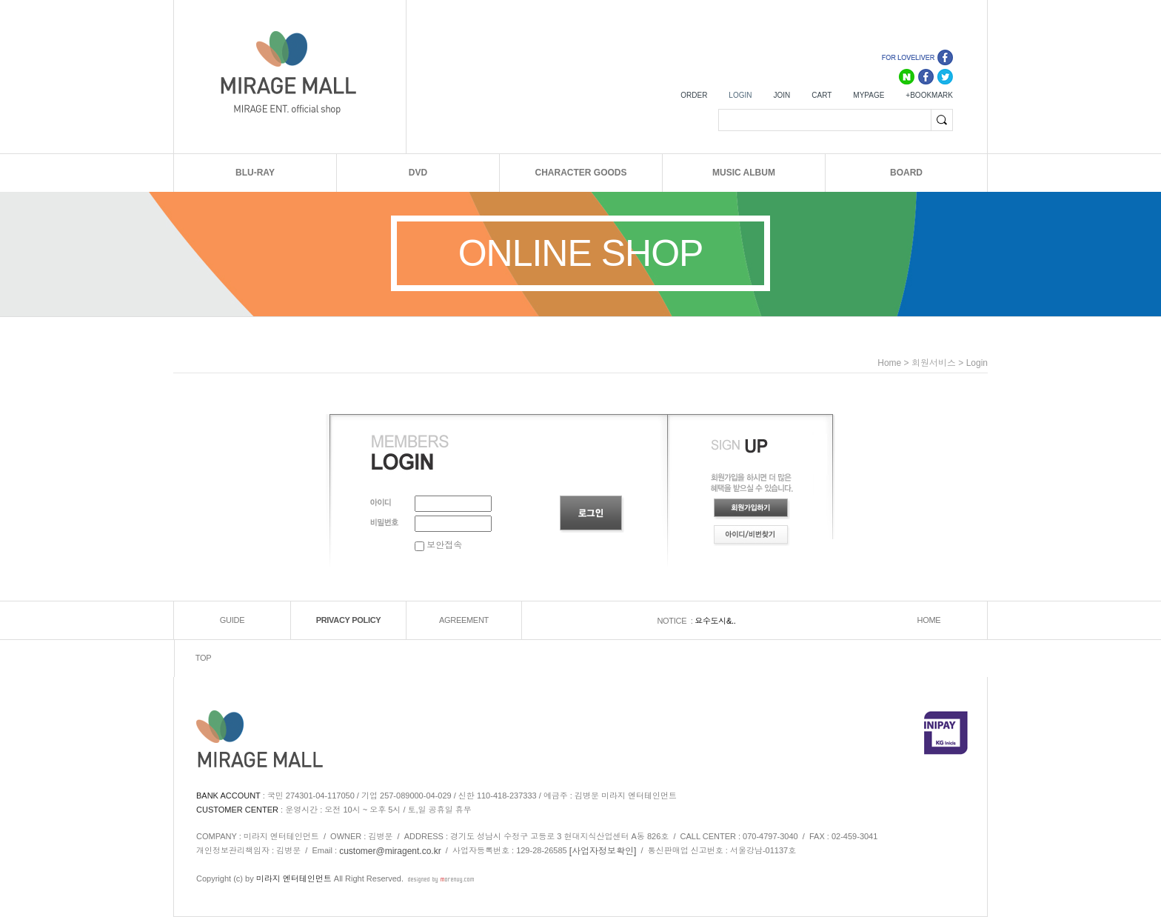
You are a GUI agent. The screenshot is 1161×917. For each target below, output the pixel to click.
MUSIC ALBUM (743, 172)
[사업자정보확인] (603, 851)
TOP (203, 658)
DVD (418, 172)
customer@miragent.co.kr (390, 851)
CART (822, 95)
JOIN (781, 95)
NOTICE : (676, 620)
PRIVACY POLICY (348, 620)
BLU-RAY (255, 172)
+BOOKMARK (929, 95)
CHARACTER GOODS (580, 172)
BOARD (906, 172)
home (889, 363)
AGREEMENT (464, 620)
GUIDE (232, 620)
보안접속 (438, 545)
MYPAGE (868, 95)
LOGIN (740, 95)
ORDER (693, 95)
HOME (929, 620)
